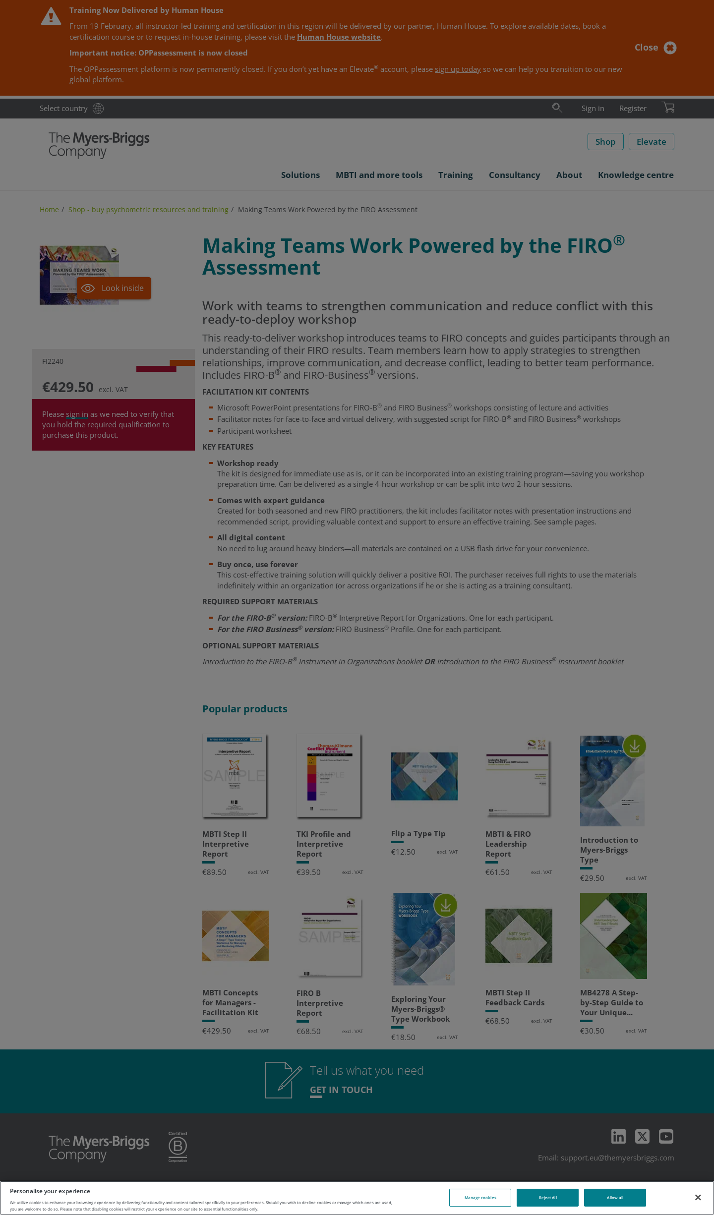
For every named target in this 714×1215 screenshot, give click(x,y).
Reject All (548, 1197)
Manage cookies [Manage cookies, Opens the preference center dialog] (480, 1197)
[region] (357, 1198)
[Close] (698, 1197)
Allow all (615, 1197)
